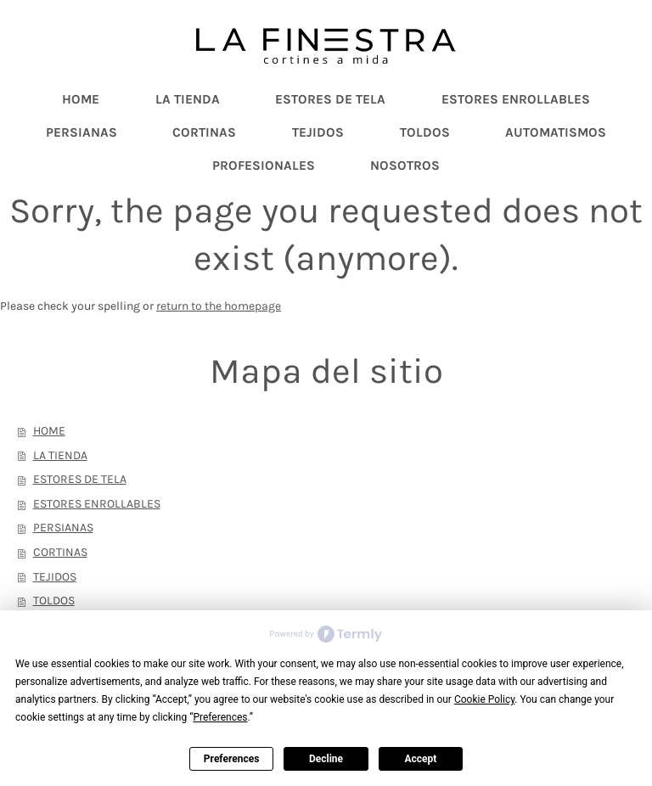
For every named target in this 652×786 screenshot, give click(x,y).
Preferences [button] (220, 717)
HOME (49, 431)
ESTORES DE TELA (79, 479)
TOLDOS (54, 600)
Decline (326, 759)
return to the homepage (218, 306)
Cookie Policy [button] (484, 699)
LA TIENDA (60, 455)
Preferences (232, 759)
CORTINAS (60, 552)
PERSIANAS (63, 527)
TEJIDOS (54, 577)
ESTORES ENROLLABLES (96, 504)
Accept (420, 759)
